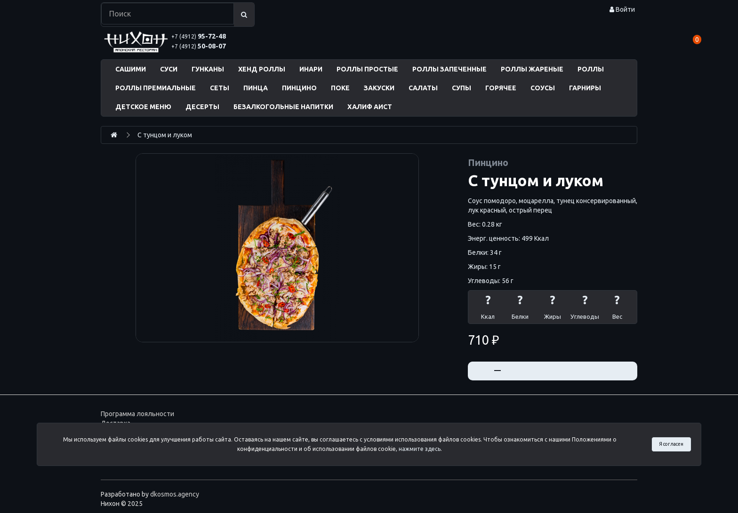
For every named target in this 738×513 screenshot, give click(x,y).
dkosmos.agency (174, 494)
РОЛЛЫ (591, 69)
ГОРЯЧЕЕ (500, 88)
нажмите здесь (420, 449)
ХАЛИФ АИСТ (369, 106)
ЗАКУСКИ (379, 88)
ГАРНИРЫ (585, 88)
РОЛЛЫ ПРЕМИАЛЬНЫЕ (155, 88)
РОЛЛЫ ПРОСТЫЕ (367, 69)
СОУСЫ (542, 88)
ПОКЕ (340, 88)
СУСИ (168, 69)
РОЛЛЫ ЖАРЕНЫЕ (532, 69)
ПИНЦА (255, 88)
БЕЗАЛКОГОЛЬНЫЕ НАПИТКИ (283, 106)
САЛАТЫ (423, 88)
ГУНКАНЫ (208, 69)
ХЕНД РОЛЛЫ (261, 69)
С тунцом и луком (164, 135)
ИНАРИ (310, 69)
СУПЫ (461, 88)
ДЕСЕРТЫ (202, 106)
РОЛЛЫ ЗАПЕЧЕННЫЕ (449, 69)
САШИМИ (130, 69)
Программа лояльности (137, 414)
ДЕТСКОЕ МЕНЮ (143, 106)
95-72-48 (198, 36)
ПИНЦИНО (299, 88)
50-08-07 (198, 46)
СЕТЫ (219, 88)
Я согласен (671, 444)
